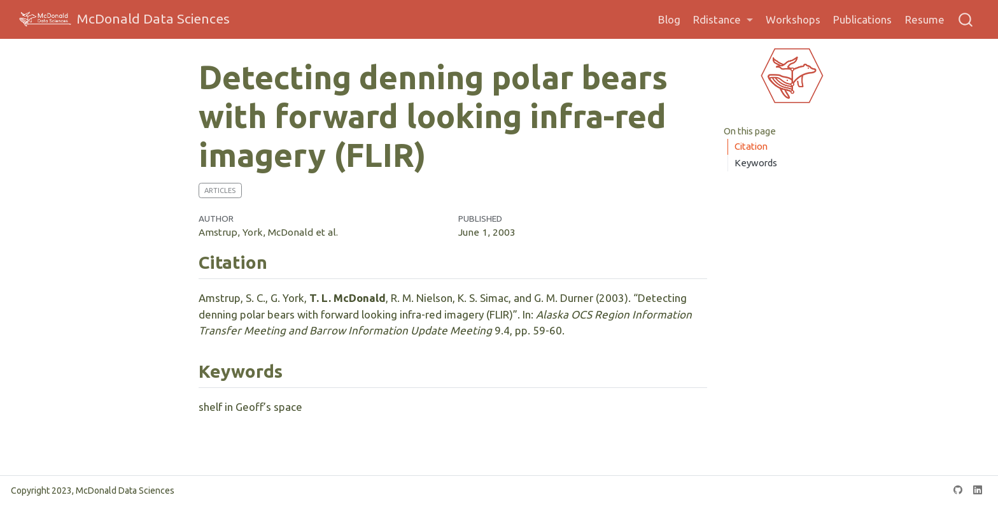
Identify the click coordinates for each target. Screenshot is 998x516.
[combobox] (966, 19)
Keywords (755, 162)
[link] (723, 20)
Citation (751, 146)
